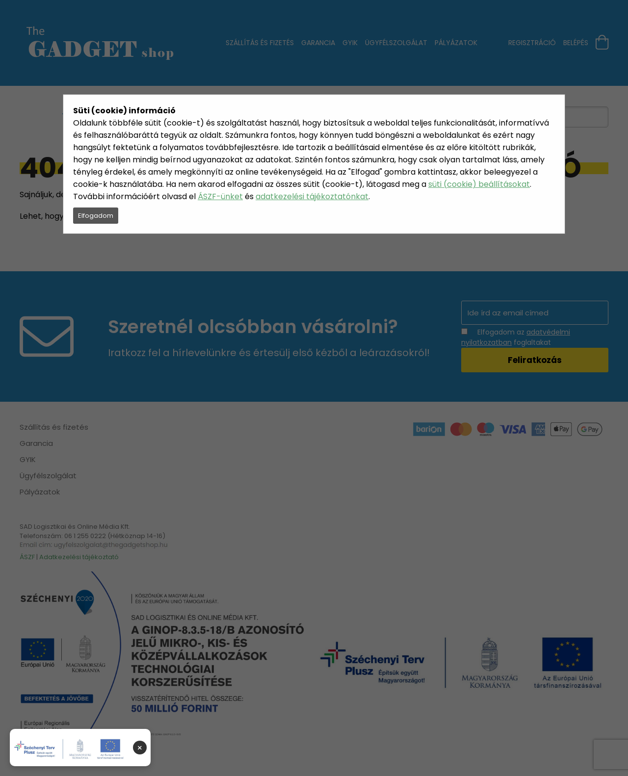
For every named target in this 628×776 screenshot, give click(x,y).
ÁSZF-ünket (220, 196)
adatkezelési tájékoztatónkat (312, 196)
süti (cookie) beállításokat (479, 184)
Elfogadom (95, 215)
